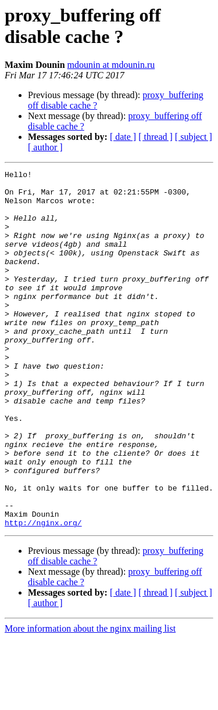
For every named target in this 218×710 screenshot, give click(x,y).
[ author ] (45, 147)
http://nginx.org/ (43, 594)
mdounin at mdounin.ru (111, 65)
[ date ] (123, 137)
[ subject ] (193, 137)
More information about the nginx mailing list (90, 700)
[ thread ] (155, 137)
